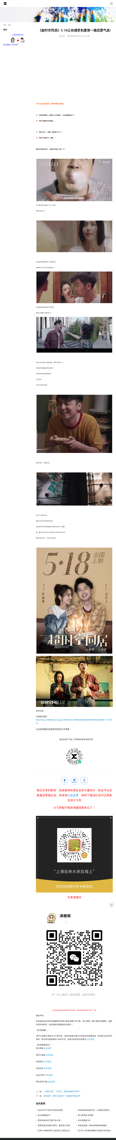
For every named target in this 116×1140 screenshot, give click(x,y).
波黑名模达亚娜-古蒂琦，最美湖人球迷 (54, 1125)
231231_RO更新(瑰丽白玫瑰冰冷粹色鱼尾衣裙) (95, 1131)
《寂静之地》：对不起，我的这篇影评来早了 (62, 1091)
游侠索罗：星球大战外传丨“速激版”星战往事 (61, 1096)
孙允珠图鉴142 (84, 1120)
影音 (63, 36)
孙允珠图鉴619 (44, 1115)
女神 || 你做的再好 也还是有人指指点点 (54, 1131)
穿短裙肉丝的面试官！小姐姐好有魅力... (94, 1110)
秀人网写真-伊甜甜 (85, 1115)
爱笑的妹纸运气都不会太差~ (49, 1120)
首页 (4, 25)
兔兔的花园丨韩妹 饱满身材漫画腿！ (93, 1125)
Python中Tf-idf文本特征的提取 (50, 1110)
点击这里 (73, 795)
